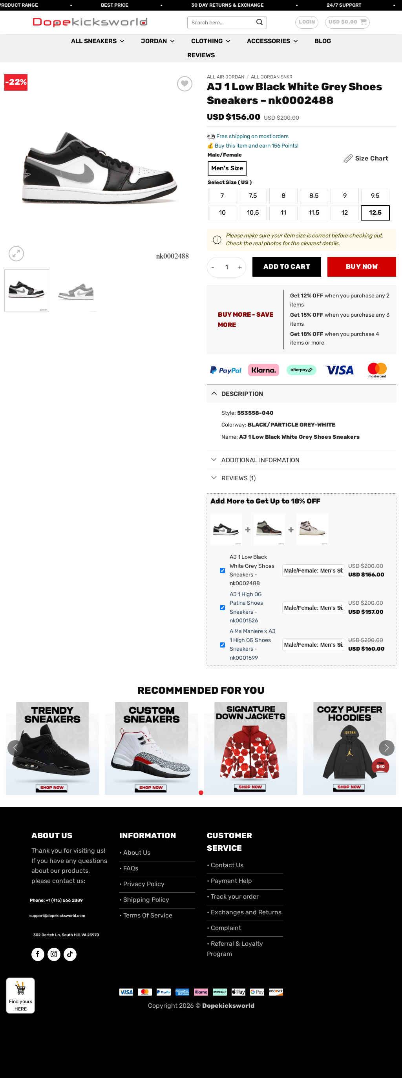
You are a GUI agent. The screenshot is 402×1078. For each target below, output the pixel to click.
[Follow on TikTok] (70, 954)
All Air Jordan (225, 77)
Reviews (201, 55)
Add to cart (287, 266)
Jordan (158, 41)
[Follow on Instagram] (54, 954)
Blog (322, 41)
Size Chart (372, 158)
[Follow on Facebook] (37, 954)
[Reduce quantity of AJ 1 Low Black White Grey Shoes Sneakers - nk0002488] (213, 267)
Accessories (273, 41)
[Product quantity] (226, 267)
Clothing (211, 41)
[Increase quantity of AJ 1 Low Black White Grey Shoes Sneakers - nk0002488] (240, 267)
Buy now (362, 266)
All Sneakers (98, 41)
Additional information (253, 460)
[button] (306, 22)
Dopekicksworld (228, 1005)
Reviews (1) (231, 478)
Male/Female (225, 155)
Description (235, 393)
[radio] (227, 168)
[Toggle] (214, 393)
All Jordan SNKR (271, 77)
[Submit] (259, 22)
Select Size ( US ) (230, 182)
